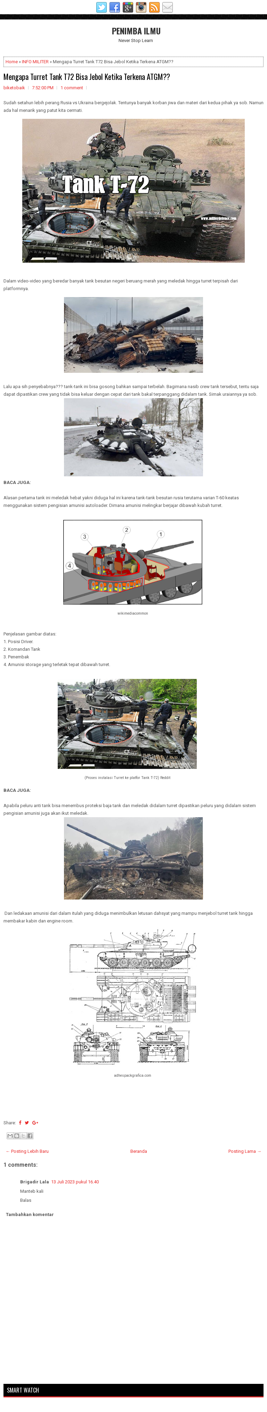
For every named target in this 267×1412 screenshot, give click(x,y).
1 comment (71, 87)
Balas (25, 1200)
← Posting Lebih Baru (27, 1151)
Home (12, 61)
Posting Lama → (244, 1151)
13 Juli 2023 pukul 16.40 (75, 1181)
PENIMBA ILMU (136, 30)
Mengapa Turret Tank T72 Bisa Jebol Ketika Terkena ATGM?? (86, 76)
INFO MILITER (35, 61)
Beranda (138, 1151)
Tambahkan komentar (30, 1214)
